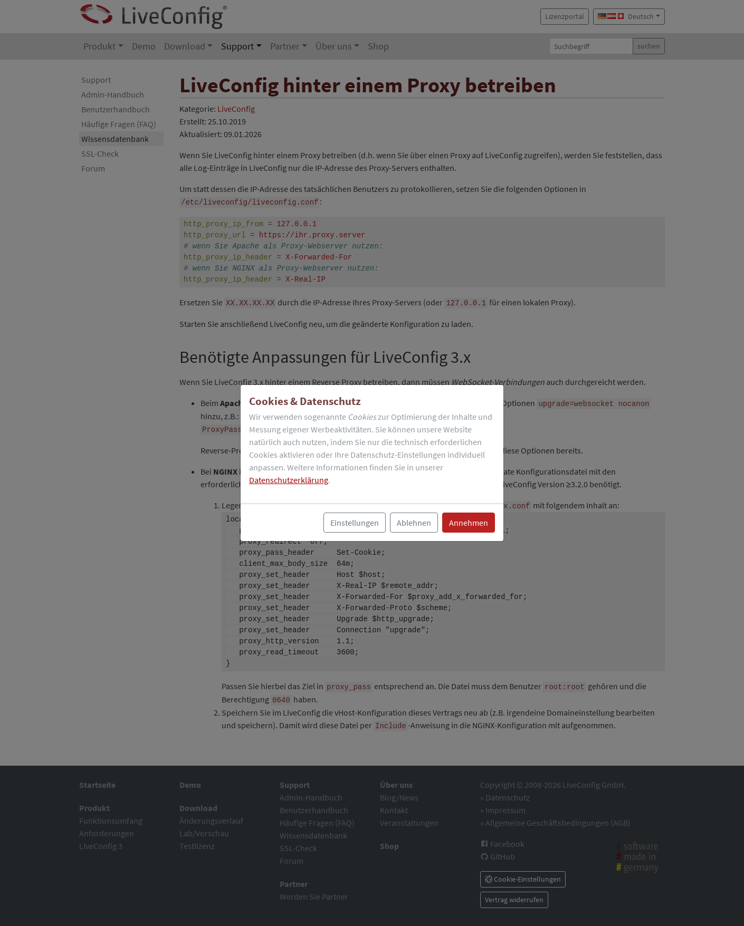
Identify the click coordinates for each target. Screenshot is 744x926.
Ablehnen (414, 522)
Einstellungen (354, 522)
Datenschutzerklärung (288, 480)
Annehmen (468, 522)
